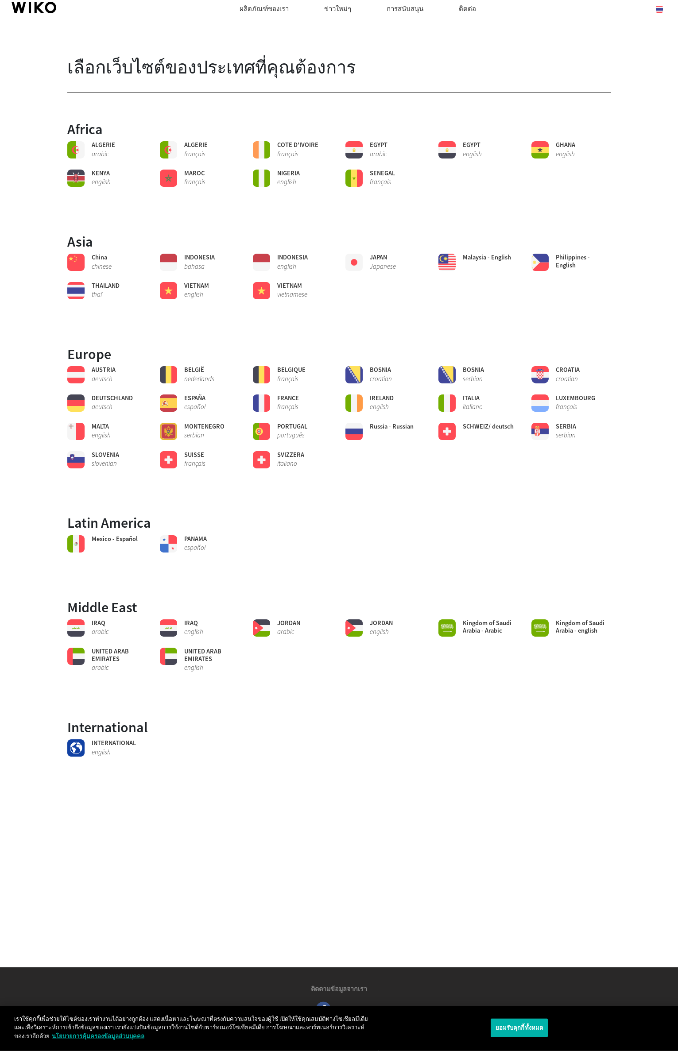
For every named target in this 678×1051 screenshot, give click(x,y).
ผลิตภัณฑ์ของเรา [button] (264, 8)
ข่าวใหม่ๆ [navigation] (337, 8)
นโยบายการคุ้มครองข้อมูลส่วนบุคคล (98, 1043)
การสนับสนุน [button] (405, 8)
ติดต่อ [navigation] (467, 8)
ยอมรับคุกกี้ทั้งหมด (519, 1034)
